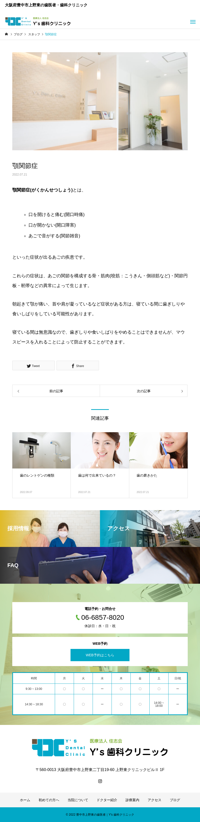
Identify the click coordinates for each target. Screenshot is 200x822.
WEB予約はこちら (100, 655)
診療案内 (132, 800)
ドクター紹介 (107, 800)
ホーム (25, 800)
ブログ (175, 800)
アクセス (154, 800)
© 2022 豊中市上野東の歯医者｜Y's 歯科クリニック (100, 814)
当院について (78, 800)
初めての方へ (49, 800)
